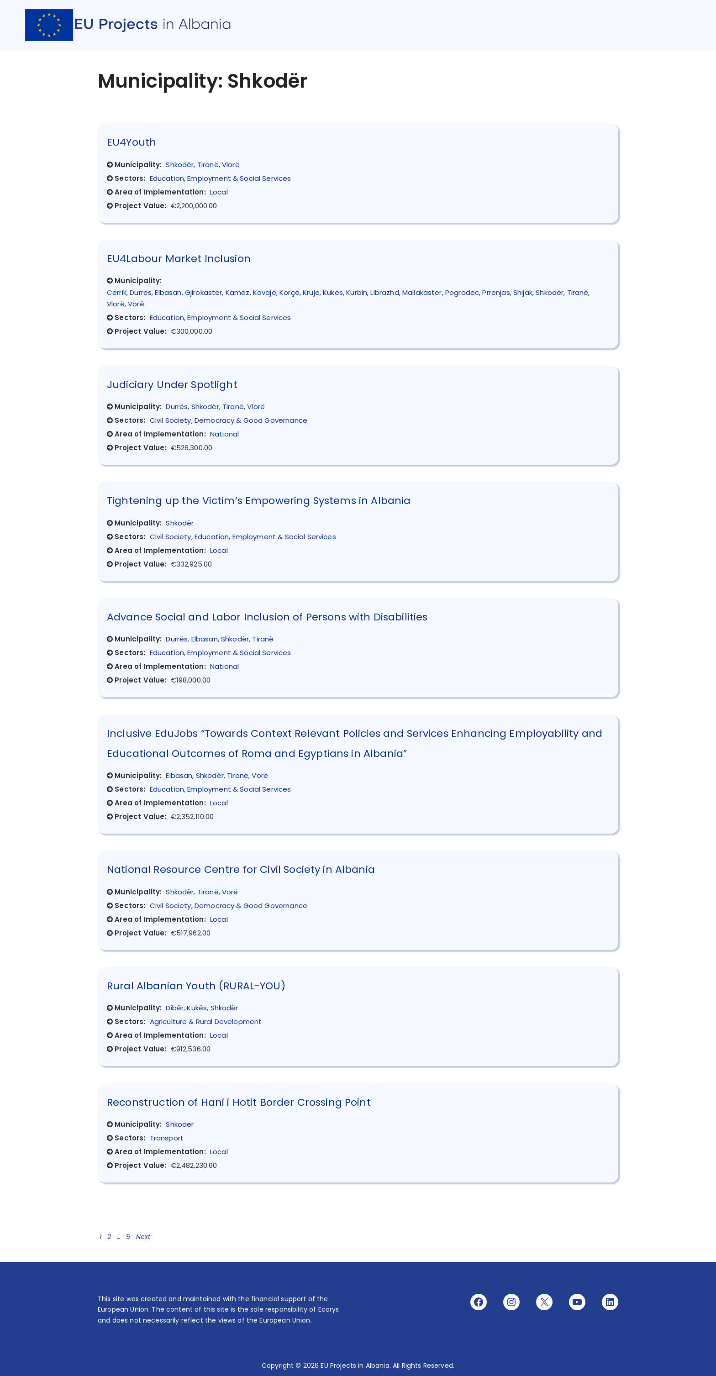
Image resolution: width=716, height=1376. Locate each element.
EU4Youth (131, 142)
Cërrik (116, 292)
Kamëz (238, 292)
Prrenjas (496, 292)
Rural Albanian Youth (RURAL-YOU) (196, 986)
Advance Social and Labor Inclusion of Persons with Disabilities (267, 617)
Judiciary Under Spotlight (172, 385)
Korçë (289, 292)
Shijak (522, 292)
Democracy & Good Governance (251, 420)
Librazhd (384, 292)
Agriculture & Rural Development (206, 1021)
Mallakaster (422, 292)
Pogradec (462, 292)
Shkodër (180, 164)
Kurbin (356, 292)
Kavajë (264, 292)
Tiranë (208, 164)
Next (143, 1236)
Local (219, 192)
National (224, 434)
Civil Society (170, 420)
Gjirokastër (203, 292)
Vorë (136, 304)
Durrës (141, 292)
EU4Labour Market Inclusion (179, 259)
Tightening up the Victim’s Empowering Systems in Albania (259, 501)
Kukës (333, 292)
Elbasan (168, 292)
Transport (167, 1138)
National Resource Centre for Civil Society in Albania (241, 869)
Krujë (311, 292)
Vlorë (231, 164)
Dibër (175, 1008)
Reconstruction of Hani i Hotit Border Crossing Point (239, 1102)
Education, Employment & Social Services (220, 178)
